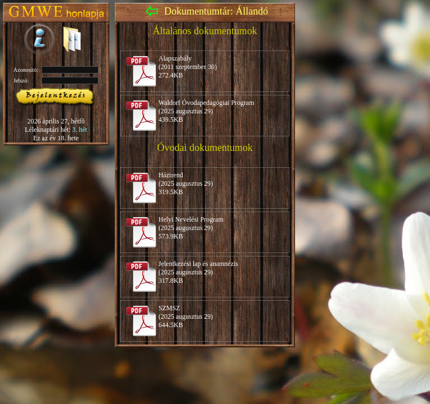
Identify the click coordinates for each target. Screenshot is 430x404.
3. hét (79, 130)
